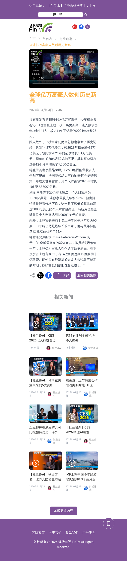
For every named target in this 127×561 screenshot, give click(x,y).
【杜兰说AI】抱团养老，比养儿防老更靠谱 (45, 477)
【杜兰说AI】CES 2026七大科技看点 (42, 338)
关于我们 (55, 533)
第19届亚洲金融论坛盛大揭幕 (80, 338)
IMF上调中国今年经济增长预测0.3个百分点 (81, 477)
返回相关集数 (86, 275)
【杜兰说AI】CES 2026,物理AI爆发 (78, 430)
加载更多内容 (63, 511)
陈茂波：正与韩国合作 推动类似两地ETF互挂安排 (82, 383)
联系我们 (72, 533)
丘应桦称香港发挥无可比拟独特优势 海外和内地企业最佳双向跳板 (45, 430)
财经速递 (65, 39)
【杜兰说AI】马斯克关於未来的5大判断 (45, 382)
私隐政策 (38, 533)
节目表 (47, 39)
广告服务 (88, 533)
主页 (32, 39)
